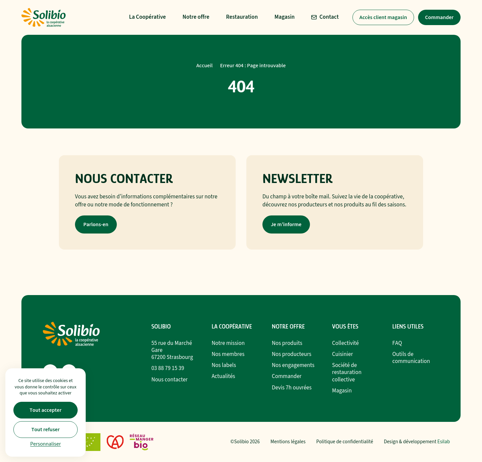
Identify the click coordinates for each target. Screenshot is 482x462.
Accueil (204, 65)
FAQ (397, 343)
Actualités (223, 376)
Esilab (443, 441)
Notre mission (228, 343)
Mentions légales (288, 441)
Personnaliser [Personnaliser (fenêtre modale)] (45, 444)
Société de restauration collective (347, 372)
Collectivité (345, 343)
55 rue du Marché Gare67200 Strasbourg (172, 350)
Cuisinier (342, 354)
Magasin (342, 391)
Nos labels (224, 365)
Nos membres (228, 354)
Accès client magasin (383, 17)
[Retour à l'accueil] (43, 17)
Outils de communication (411, 357)
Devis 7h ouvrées (292, 388)
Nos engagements (293, 365)
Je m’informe (286, 224)
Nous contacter (169, 380)
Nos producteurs (291, 354)
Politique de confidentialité (344, 441)
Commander (439, 17)
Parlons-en (95, 224)
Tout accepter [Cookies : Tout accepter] (45, 410)
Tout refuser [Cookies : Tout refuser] (45, 429)
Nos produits (287, 343)
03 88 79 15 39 (167, 368)
